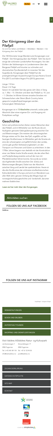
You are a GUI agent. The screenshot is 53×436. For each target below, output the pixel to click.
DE (34, 4)
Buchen (27, 4)
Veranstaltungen (13, 310)
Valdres (5, 210)
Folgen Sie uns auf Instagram (26, 280)
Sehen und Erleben (13, 318)
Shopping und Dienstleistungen (20, 332)
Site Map (8, 383)
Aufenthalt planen (14, 325)
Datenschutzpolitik (14, 376)
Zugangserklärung (14, 369)
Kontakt (9, 391)
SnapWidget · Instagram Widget (43, 301)
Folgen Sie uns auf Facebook (26, 205)
